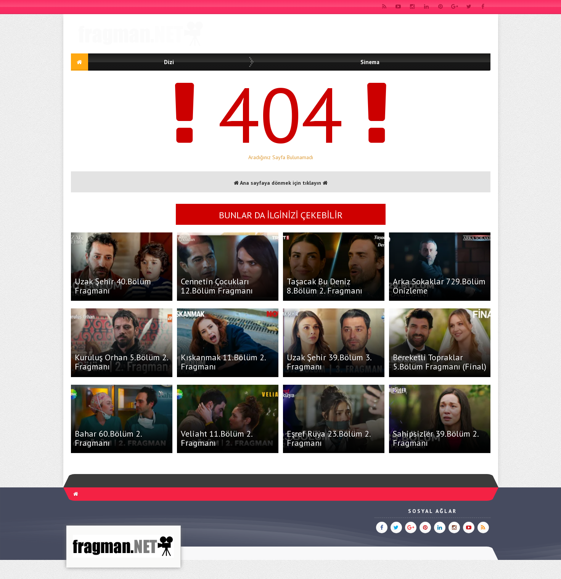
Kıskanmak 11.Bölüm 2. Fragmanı (223, 362)
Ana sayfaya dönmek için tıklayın (281, 182)
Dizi (169, 62)
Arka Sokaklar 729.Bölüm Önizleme (439, 286)
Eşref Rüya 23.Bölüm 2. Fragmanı (328, 438)
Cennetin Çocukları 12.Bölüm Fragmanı (217, 286)
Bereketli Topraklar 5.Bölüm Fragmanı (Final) (439, 362)
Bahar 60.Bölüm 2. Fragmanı (108, 438)
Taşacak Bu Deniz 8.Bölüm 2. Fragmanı (324, 286)
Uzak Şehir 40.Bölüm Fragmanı (113, 286)
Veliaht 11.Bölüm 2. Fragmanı (216, 438)
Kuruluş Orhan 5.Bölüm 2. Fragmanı (121, 362)
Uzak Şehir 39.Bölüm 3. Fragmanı (329, 362)
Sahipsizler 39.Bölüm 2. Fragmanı (435, 438)
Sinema (369, 62)
